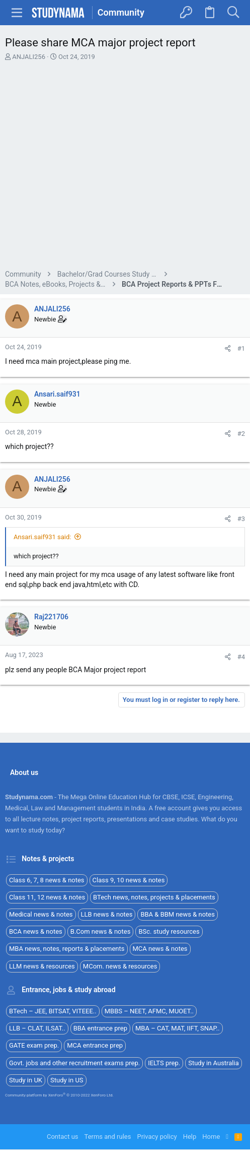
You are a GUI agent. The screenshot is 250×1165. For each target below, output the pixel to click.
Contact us (62, 1136)
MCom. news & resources (120, 966)
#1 (241, 348)
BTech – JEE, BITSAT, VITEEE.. (53, 1011)
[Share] (227, 348)
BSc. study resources (168, 931)
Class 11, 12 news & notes (47, 897)
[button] (17, 13)
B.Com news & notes (100, 931)
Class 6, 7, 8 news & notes (47, 880)
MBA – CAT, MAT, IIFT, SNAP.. (177, 1028)
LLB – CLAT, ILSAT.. (37, 1028)
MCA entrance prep (95, 1045)
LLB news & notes (107, 914)
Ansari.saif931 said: (42, 537)
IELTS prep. (164, 1063)
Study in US (67, 1080)
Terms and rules (108, 1136)
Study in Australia (213, 1063)
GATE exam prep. (34, 1045)
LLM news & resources (42, 966)
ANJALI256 (28, 56)
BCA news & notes (35, 931)
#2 (241, 433)
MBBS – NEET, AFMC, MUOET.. (149, 1011)
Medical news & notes (41, 914)
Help (190, 1136)
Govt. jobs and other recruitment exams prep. (74, 1063)
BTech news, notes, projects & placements (154, 897)
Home (211, 1136)
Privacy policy (157, 1136)
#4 (241, 657)
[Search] (233, 12)
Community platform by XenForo (59, 1095)
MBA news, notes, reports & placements (67, 948)
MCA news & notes (160, 948)
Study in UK (25, 1080)
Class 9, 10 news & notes (129, 880)
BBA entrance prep (100, 1028)
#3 (241, 519)
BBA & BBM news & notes (177, 914)
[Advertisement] (125, 167)
